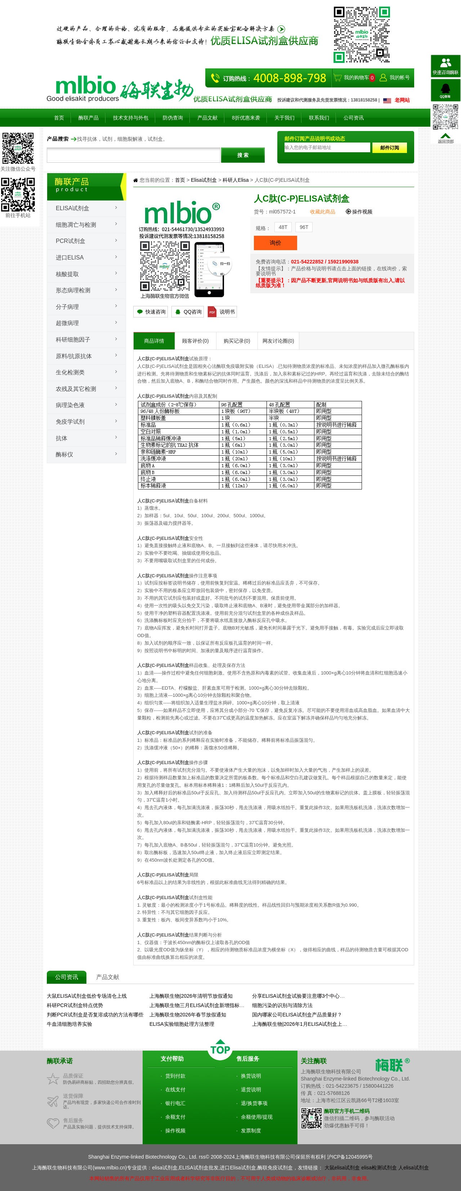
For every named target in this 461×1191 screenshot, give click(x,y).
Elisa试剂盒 (72, 208)
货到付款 (175, 1076)
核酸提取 (67, 274)
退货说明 (251, 1089)
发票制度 (251, 1130)
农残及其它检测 (76, 389)
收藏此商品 (323, 212)
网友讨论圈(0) (278, 341)
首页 (59, 118)
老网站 (402, 100)
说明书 (227, 312)
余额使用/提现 (257, 1117)
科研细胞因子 (73, 340)
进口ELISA (70, 257)
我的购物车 (356, 77)
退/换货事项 (254, 1103)
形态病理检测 (73, 290)
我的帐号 (400, 77)
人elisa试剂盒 (413, 1167)
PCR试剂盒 (70, 241)
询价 (275, 243)
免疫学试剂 (70, 422)
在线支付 (175, 1089)
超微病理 (67, 323)
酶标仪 (64, 454)
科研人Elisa (236, 180)
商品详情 (154, 341)
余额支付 (175, 1117)
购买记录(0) (237, 341)
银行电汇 (175, 1103)
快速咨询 (156, 312)
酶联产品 (89, 118)
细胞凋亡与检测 (76, 225)
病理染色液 (70, 405)
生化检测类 (70, 372)
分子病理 (67, 307)
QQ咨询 (193, 312)
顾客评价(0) (195, 341)
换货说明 (251, 1076)
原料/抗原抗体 (74, 356)
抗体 (61, 438)
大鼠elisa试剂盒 (342, 1167)
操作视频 (362, 212)
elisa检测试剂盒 (379, 1167)
